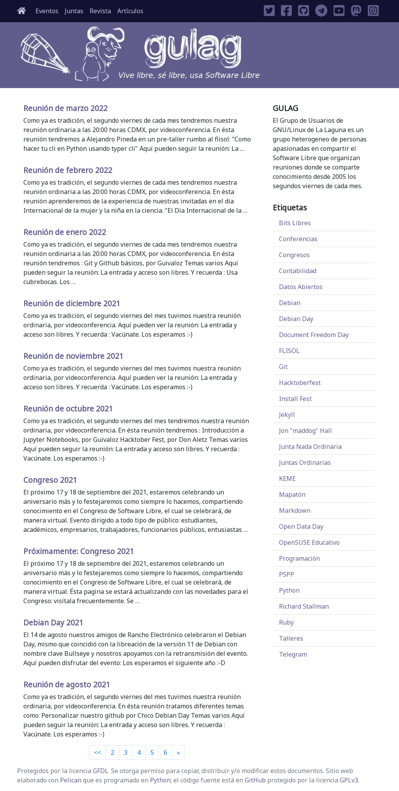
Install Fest (295, 398)
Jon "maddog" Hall (305, 430)
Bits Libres (295, 223)
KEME (287, 478)
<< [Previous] (97, 752)
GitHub (255, 780)
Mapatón (292, 494)
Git (283, 366)
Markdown (295, 510)
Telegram (293, 654)
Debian (289, 302)
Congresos (294, 255)
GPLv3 (349, 780)
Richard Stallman (304, 606)
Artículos (130, 11)
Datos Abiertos (301, 286)
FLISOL (289, 350)
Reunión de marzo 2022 (65, 108)
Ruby (286, 622)
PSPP (286, 574)
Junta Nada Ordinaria (310, 446)
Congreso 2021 (50, 480)
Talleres (291, 638)
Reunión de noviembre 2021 (73, 356)
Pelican (70, 780)
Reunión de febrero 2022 (67, 170)
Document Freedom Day (314, 334)
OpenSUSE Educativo (309, 542)
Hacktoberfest (300, 382)
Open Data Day (301, 526)
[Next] (178, 752)
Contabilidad (297, 271)
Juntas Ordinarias (305, 462)
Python (289, 590)
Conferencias (298, 239)
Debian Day (296, 318)
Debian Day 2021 (53, 622)
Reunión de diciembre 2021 (71, 303)
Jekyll (287, 414)
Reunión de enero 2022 (64, 232)
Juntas (74, 11)
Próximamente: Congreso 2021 (78, 551)
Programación (299, 558)
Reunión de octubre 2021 (68, 408)
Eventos (46, 11)
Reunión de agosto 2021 (66, 684)
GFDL (100, 770)
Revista (100, 11)
